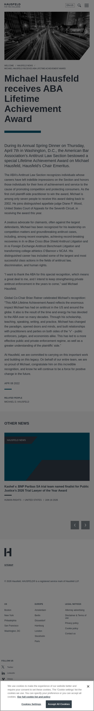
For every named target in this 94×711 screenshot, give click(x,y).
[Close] (88, 690)
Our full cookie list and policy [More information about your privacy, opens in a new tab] (33, 700)
